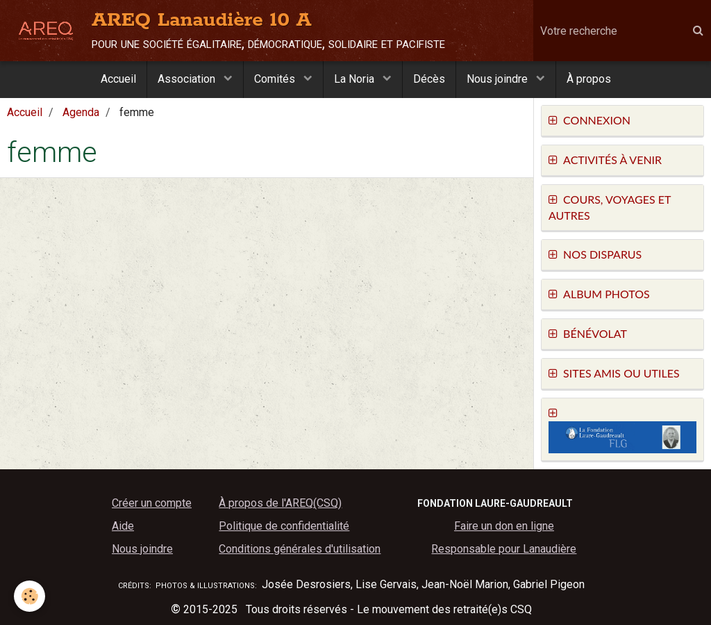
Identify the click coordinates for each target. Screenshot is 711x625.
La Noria (355, 79)
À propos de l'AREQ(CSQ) (280, 503)
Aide (123, 526)
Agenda (80, 112)
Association (188, 79)
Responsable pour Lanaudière (503, 548)
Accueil (118, 79)
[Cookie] (29, 596)
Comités (276, 79)
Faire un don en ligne (504, 526)
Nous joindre (498, 79)
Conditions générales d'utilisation (299, 548)
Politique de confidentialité (284, 526)
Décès (429, 79)
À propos (589, 79)
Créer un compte (152, 503)
